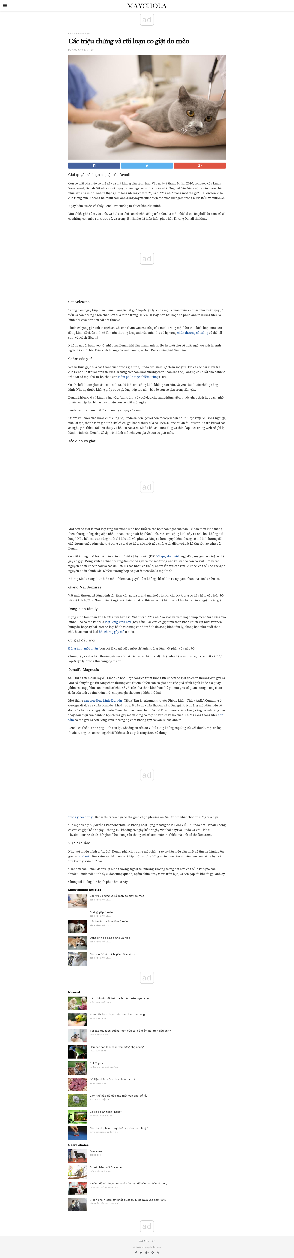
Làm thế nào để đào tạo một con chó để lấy (118, 1095)
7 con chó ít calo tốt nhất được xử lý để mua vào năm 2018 (128, 1199)
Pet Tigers (96, 1063)
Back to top (147, 1241)
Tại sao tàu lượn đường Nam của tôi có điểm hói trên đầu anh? (130, 1030)
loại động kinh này (118, 622)
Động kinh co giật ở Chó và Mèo (110, 937)
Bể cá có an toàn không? (106, 1111)
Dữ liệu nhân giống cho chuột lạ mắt (113, 1079)
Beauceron (96, 1151)
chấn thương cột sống (192, 332)
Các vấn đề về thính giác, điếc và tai (113, 954)
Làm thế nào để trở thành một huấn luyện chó (119, 998)
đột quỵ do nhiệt (167, 556)
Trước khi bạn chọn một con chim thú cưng (117, 1014)
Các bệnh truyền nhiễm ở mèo (109, 921)
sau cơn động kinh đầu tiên (103, 700)
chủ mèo (85, 856)
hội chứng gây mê (111, 632)
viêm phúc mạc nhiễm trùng (138, 377)
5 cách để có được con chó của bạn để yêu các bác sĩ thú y (128, 1183)
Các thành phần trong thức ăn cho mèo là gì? (119, 1128)
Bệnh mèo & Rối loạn (79, 33)
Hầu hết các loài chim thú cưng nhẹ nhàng (117, 1046)
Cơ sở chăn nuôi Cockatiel (106, 1167)
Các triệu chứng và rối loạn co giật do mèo (117, 895)
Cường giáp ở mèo (101, 912)
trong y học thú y (80, 817)
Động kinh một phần (83, 648)
